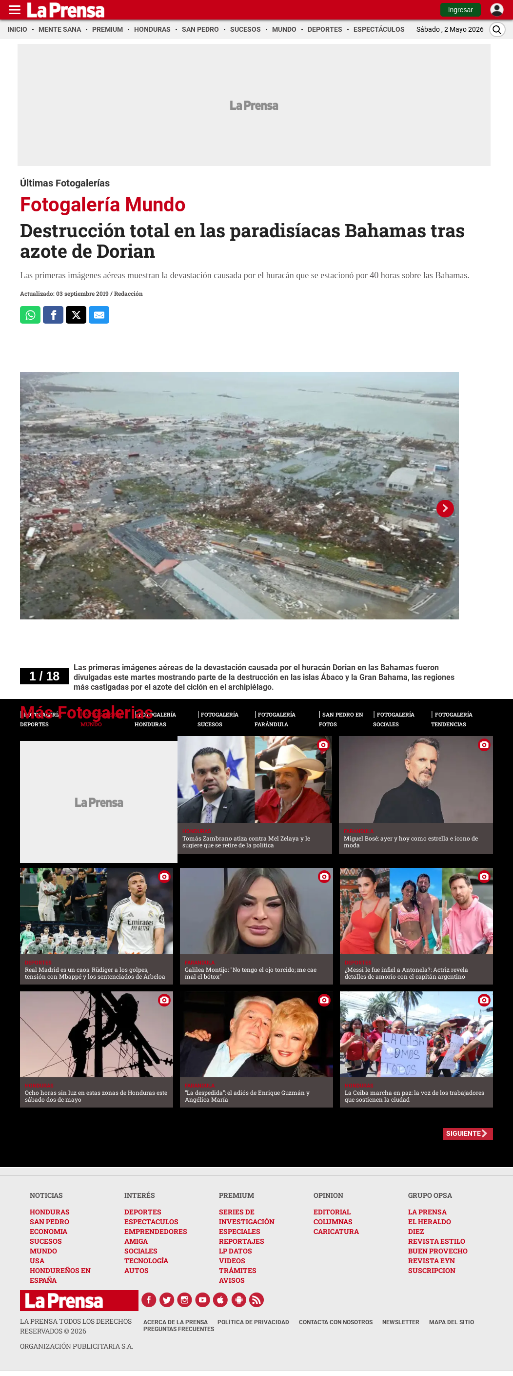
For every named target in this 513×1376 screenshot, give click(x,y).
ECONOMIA (48, 1231)
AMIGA (136, 1241)
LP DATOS (235, 1250)
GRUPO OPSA (430, 1195)
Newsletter (400, 1322)
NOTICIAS (46, 1195)
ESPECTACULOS (151, 1221)
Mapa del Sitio (451, 1322)
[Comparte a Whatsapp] (30, 315)
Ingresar (460, 10)
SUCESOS (46, 1241)
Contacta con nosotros (336, 1322)
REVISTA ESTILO (436, 1241)
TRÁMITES (237, 1270)
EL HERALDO (429, 1221)
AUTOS (136, 1270)
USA (37, 1260)
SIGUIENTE (463, 1133)
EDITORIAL (332, 1211)
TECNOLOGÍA (146, 1260)
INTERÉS (139, 1195)
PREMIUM (236, 1195)
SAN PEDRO (49, 1221)
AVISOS (232, 1280)
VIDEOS (232, 1260)
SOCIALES (141, 1250)
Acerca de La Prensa (175, 1322)
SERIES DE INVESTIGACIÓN (247, 1216)
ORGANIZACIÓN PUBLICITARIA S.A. (76, 1346)
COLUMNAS (333, 1221)
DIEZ (416, 1231)
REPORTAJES (241, 1241)
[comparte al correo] (99, 315)
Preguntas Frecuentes (178, 1329)
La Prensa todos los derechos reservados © (76, 1325)
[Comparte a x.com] (76, 315)
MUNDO (43, 1250)
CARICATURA (336, 1231)
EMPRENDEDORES (155, 1231)
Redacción (128, 293)
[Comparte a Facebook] (53, 315)
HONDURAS (50, 1211)
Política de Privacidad (253, 1322)
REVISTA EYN (431, 1260)
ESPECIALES (239, 1231)
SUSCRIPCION (431, 1270)
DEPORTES (142, 1211)
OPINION (328, 1195)
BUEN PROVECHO (438, 1250)
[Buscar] (497, 29)
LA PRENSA (427, 1211)
